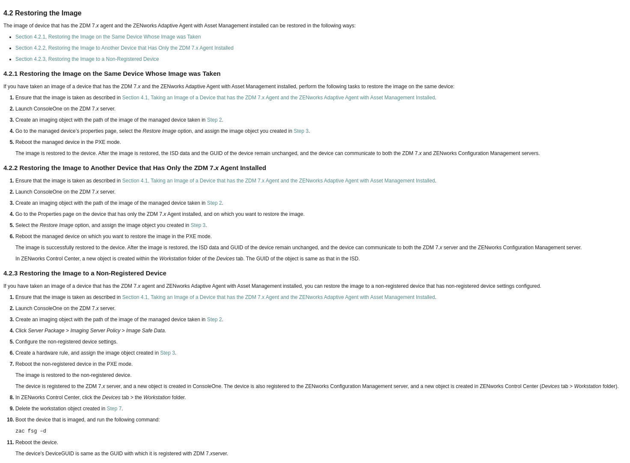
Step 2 (214, 120)
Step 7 (114, 409)
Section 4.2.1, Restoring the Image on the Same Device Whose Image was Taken (108, 37)
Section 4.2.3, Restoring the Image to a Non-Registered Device (87, 59)
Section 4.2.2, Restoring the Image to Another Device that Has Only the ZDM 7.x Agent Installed (124, 48)
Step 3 (301, 131)
